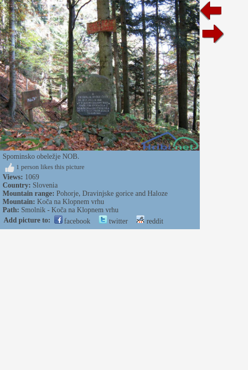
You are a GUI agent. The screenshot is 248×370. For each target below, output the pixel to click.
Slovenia (45, 185)
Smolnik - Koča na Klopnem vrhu (69, 210)
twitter (113, 221)
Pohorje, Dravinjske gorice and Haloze (112, 193)
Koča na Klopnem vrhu (70, 202)
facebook (72, 221)
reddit (149, 221)
